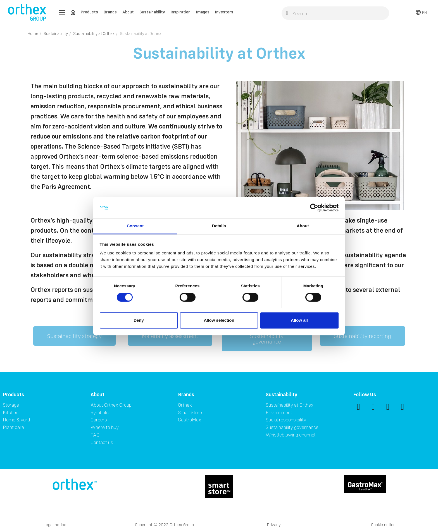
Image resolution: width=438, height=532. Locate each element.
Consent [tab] (135, 226)
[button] (74, 336)
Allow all (299, 320)
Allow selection (219, 320)
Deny (139, 320)
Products (89, 12)
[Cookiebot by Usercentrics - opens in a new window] (314, 207)
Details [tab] (219, 226)
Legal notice (55, 524)
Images (203, 12)
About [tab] (303, 226)
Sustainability (152, 12)
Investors (224, 12)
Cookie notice (383, 524)
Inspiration (181, 12)
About (128, 12)
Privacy (274, 524)
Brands (110, 12)
